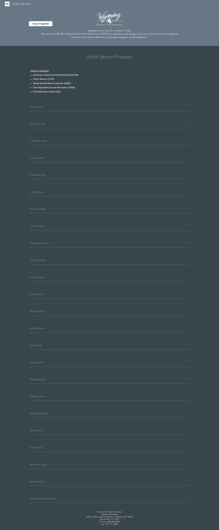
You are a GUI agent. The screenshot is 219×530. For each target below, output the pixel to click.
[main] (109, 56)
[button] (186, 106)
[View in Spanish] (40, 24)
